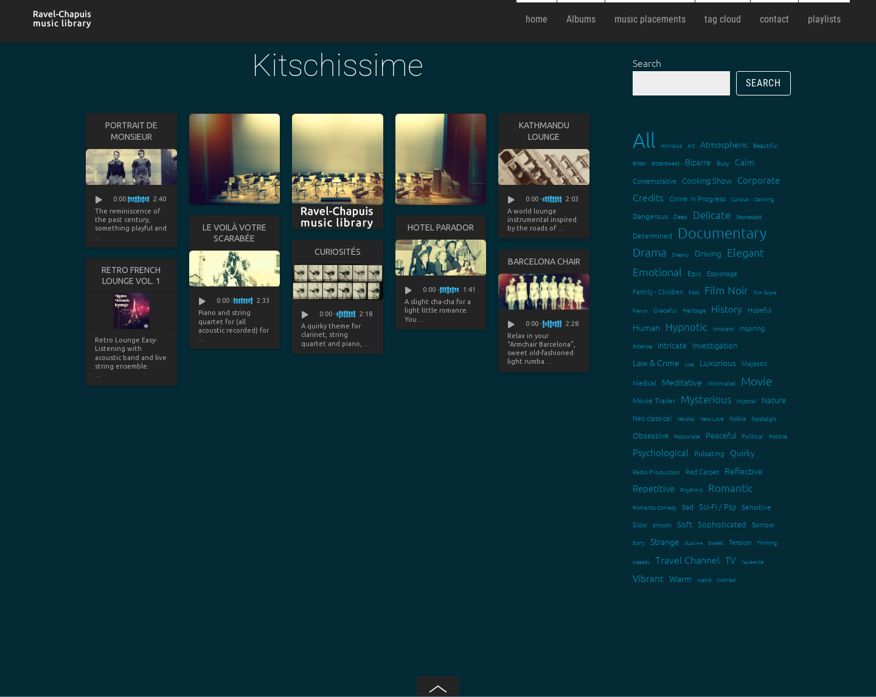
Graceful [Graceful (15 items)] (665, 309)
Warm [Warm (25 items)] (680, 578)
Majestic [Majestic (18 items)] (754, 363)
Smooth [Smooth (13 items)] (662, 524)
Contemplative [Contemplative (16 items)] (654, 181)
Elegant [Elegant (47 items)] (745, 252)
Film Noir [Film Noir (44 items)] (726, 290)
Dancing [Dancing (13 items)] (764, 198)
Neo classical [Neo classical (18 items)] (652, 418)
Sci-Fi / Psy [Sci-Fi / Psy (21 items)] (717, 506)
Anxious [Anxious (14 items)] (671, 145)
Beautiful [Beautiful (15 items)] (765, 145)
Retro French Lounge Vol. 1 (131, 275)
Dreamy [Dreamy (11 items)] (680, 254)
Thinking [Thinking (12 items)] (767, 542)
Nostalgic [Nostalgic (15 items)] (764, 418)
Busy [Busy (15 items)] (723, 162)
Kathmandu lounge (544, 130)
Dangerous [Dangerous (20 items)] (650, 216)
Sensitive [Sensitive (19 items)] (756, 506)
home (537, 19)
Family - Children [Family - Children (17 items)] (658, 291)
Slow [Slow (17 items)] (640, 524)
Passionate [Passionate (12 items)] (687, 435)
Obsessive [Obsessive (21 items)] (651, 435)
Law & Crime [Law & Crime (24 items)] (656, 362)
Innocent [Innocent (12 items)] (723, 328)
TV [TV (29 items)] (730, 559)
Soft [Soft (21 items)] (684, 524)
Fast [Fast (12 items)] (694, 291)
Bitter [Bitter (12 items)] (639, 162)
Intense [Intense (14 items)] (642, 345)
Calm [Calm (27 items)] (744, 162)
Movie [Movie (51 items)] (756, 380)
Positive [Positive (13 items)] (778, 435)
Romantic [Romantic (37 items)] (730, 487)
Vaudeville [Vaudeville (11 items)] (752, 562)
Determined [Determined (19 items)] (652, 235)
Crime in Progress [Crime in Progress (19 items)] (697, 198)
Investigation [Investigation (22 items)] (714, 345)
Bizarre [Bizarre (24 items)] (698, 162)
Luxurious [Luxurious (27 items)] (718, 362)
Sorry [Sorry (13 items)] (639, 542)
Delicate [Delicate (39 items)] (712, 214)
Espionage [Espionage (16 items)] (722, 273)
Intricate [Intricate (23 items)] (672, 345)
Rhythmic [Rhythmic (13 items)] (691, 489)
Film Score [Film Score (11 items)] (765, 292)
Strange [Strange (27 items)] (665, 541)
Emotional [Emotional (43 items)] (657, 272)
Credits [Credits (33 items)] (648, 197)
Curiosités (338, 252)
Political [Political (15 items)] (752, 435)
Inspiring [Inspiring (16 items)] (752, 328)
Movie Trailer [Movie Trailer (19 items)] (654, 400)
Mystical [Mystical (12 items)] (746, 400)
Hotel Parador (441, 227)
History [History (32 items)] (726, 308)
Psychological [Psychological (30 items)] (661, 452)
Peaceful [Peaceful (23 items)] (721, 435)
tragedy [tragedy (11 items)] (641, 562)
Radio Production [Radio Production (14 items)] (656, 471)
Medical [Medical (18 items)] (644, 382)
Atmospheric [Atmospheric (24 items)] (724, 144)
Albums (581, 19)
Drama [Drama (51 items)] (650, 251)
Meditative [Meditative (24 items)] (682, 382)
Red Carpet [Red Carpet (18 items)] (702, 471)
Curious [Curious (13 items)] (740, 198)
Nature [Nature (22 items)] (774, 400)
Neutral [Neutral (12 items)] (686, 418)
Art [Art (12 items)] (691, 145)
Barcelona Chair (544, 261)
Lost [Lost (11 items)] (689, 364)
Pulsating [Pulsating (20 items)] (709, 453)
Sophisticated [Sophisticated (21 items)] (722, 524)
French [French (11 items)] (640, 310)
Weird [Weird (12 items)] (704, 579)
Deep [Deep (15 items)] (680, 216)
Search (647, 62)
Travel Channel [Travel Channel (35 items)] (687, 559)
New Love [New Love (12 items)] (712, 418)
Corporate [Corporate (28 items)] (758, 179)
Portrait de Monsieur (131, 130)
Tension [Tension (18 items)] (740, 542)
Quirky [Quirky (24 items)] (742, 452)
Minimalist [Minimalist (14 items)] (721, 382)
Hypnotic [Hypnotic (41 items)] (686, 326)
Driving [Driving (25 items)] (708, 253)
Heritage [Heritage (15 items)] (694, 309)
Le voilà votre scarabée (234, 233)
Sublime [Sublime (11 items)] (694, 543)
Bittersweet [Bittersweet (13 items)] (666, 162)
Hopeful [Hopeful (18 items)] (759, 309)
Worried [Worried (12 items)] (726, 579)
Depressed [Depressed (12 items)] (749, 216)
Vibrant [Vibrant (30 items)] (648, 578)
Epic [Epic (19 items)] (694, 273)
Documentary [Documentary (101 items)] (722, 232)
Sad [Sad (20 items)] (687, 506)
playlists (824, 19)
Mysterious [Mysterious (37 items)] (706, 399)
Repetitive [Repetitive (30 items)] (654, 488)
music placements (650, 19)
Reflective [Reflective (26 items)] (744, 471)
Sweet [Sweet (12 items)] (715, 542)
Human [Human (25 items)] (646, 327)
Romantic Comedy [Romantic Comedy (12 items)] (654, 506)
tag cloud (722, 19)
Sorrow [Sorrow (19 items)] (763, 524)
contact (774, 19)
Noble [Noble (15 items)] (737, 418)
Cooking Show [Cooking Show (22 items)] (707, 180)
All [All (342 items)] (644, 140)
